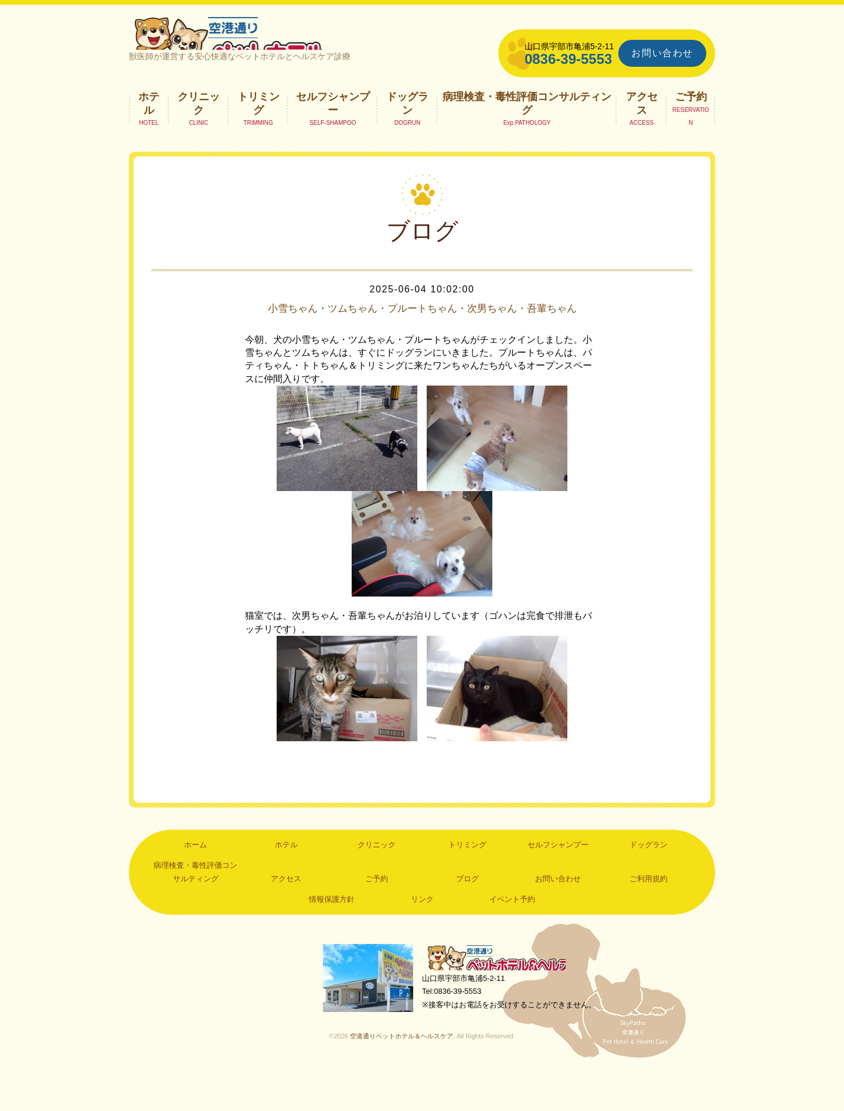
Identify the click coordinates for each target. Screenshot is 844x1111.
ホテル (148, 126)
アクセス (642, 126)
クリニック (199, 126)
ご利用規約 (648, 915)
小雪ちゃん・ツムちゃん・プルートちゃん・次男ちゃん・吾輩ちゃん (422, 338)
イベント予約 (512, 935)
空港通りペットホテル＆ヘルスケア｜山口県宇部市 (285, 44)
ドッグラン (407, 126)
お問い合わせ (662, 53)
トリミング (258, 126)
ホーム (195, 881)
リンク (422, 935)
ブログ (467, 915)
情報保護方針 (332, 935)
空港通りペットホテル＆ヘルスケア (504, 995)
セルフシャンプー (333, 126)
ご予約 (691, 120)
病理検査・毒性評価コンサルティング (527, 126)
